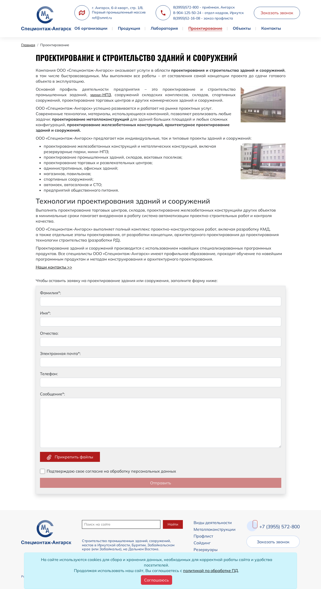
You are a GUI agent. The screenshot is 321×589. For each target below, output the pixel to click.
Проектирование (205, 28)
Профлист (203, 536)
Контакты (271, 28)
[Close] (156, 580)
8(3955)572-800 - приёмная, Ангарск (204, 7)
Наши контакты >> (54, 267)
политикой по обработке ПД (210, 570)
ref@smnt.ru (102, 17)
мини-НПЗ (100, 94)
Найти (172, 524)
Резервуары (205, 549)
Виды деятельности (212, 522)
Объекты (242, 28)
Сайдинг (201, 542)
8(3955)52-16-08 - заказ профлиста (203, 18)
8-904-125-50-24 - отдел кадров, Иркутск (208, 12)
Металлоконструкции (214, 529)
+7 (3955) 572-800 (279, 527)
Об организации (90, 28)
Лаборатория (164, 28)
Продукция (129, 28)
